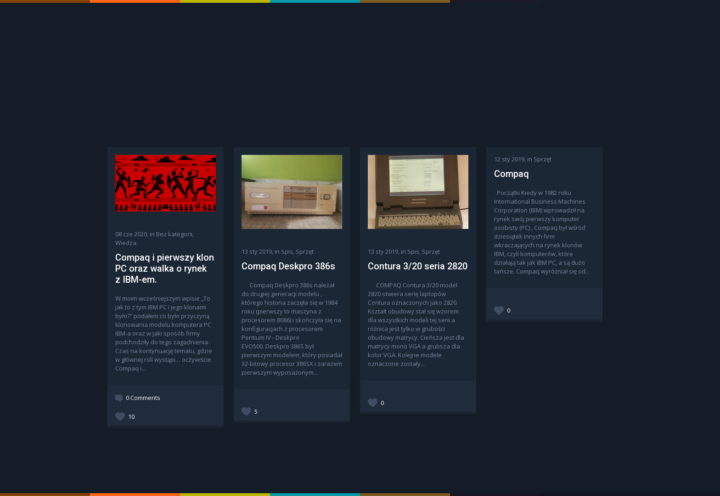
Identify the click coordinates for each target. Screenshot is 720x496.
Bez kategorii (174, 234)
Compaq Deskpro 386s (288, 266)
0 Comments (143, 397)
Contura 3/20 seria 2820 (417, 266)
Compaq (511, 173)
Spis (287, 251)
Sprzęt (305, 251)
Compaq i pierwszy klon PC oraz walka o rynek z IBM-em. (164, 268)
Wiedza (125, 243)
